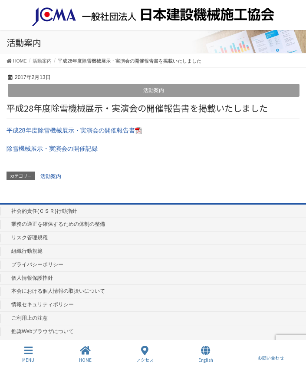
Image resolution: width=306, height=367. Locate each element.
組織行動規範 (27, 251)
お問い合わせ (271, 353)
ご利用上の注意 (29, 318)
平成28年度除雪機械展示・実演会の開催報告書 (74, 130)
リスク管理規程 (29, 238)
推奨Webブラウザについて (42, 331)
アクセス (145, 354)
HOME (85, 354)
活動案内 (153, 90)
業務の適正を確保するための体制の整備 (58, 224)
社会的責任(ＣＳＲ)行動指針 (44, 211)
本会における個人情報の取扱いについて (58, 291)
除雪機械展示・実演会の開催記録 (52, 148)
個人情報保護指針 (32, 278)
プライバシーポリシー (37, 264)
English (205, 354)
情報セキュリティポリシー (42, 304)
